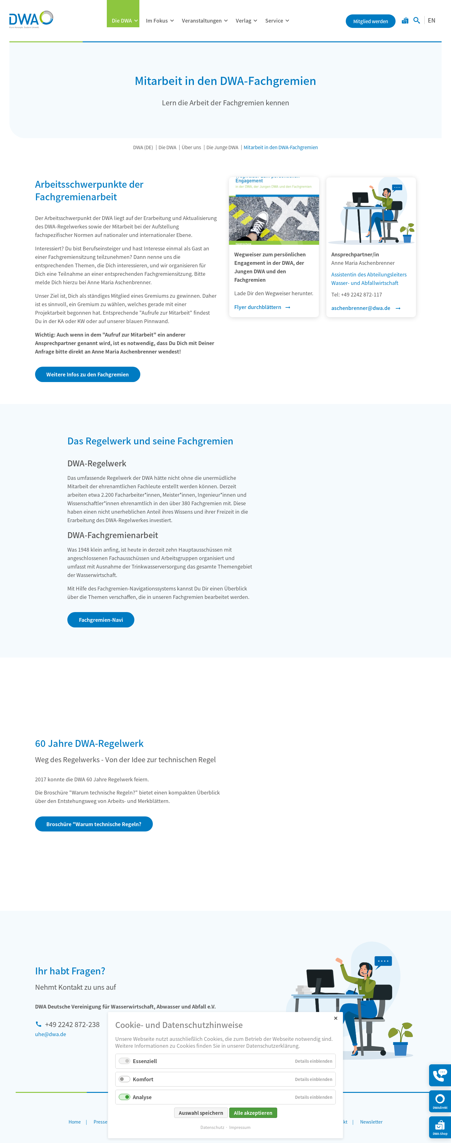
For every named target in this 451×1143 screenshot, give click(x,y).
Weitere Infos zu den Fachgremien (87, 374)
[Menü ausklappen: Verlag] (255, 20)
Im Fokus (157, 20)
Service (274, 20)
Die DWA (122, 20)
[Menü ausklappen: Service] (287, 20)
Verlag (243, 20)
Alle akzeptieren (253, 1112)
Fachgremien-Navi (101, 619)
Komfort (143, 1079)
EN (431, 20)
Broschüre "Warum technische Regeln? (93, 824)
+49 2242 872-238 (72, 1024)
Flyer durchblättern (257, 307)
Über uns (191, 147)
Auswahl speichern (201, 1112)
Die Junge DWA (222, 147)
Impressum (240, 1127)
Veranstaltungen (202, 20)
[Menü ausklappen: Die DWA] (136, 20)
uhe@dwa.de (50, 1034)
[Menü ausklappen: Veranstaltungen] (226, 20)
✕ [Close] (336, 1017)
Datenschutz (212, 1127)
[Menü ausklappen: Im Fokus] (172, 20)
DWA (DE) (143, 147)
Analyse (142, 1097)
